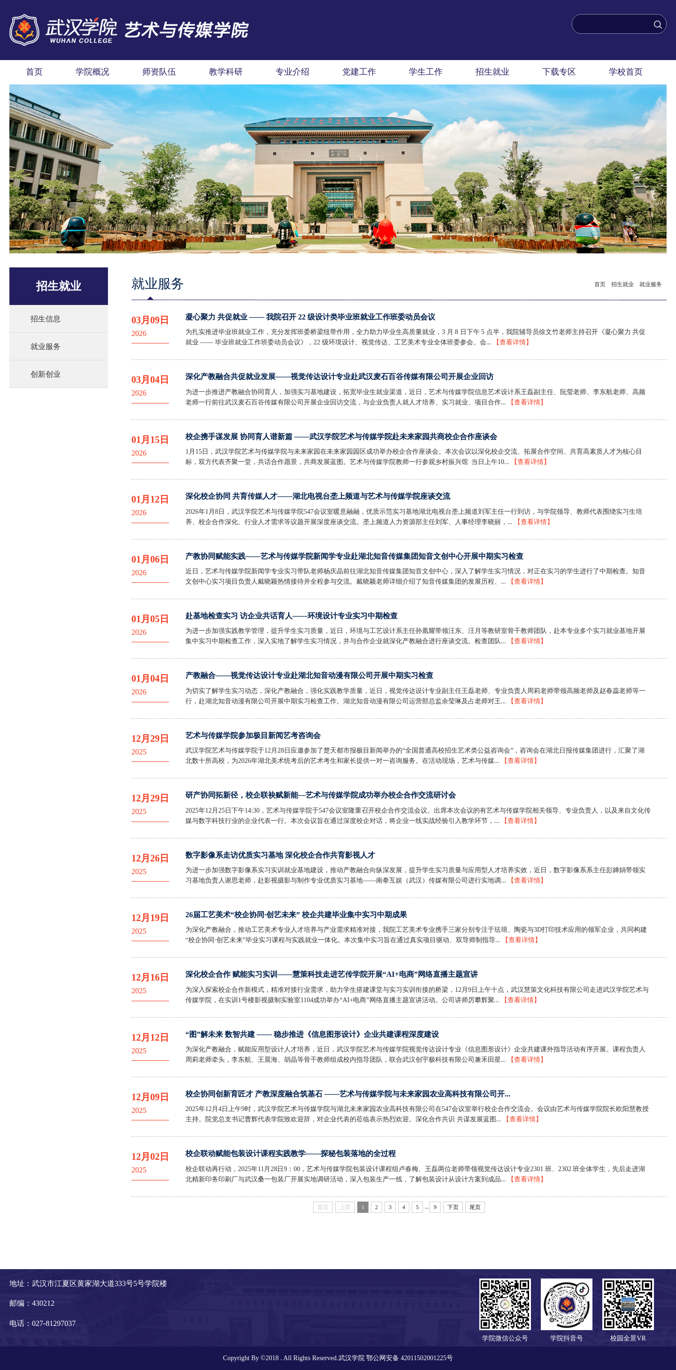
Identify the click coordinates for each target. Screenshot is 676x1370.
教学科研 (226, 71)
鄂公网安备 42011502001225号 (409, 1358)
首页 (34, 71)
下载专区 (559, 71)
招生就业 (492, 71)
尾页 (475, 1207)
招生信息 (46, 319)
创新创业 (46, 374)
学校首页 (626, 71)
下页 (453, 1207)
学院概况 (92, 71)
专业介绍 (292, 71)
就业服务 (46, 346)
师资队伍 (159, 71)
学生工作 (426, 71)
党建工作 (359, 71)
